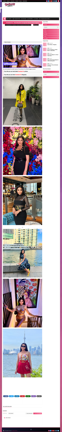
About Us (4, 1)
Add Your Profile (25, 1)
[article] (32, 401)
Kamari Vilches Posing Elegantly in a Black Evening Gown (53, 60)
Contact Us (17, 1)
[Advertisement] (41, 10)
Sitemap (21, 1)
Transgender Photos (16, 18)
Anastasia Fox (22, 25)
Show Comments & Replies (38, 413)
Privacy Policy (12, 1)
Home (18, 25)
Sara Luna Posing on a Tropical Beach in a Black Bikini (52, 50)
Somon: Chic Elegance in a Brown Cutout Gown (52, 55)
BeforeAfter (30, 18)
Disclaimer (8, 1)
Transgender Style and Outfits (44, 18)
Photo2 (28, 25)
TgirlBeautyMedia (14, 430)
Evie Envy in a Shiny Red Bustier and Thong (52, 65)
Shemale (36, 18)
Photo (25, 25)
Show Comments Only (29, 413)
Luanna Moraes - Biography (51, 44)
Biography (9, 18)
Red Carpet (24, 18)
